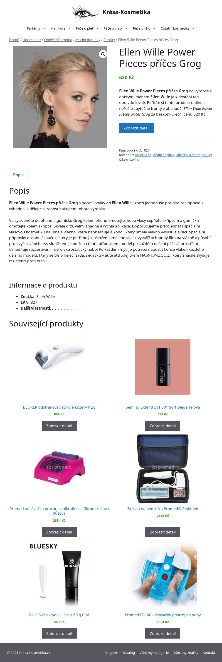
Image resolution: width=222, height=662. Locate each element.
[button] (103, 54)
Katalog (129, 652)
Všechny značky (185, 652)
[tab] (18, 175)
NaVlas (134, 159)
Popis (18, 174)
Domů (14, 39)
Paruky (109, 39)
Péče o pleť (88, 28)
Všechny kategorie (154, 652)
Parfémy (37, 28)
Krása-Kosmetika (126, 12)
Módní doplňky (87, 39)
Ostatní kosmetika (178, 28)
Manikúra (62, 28)
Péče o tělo (145, 28)
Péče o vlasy (117, 28)
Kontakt (209, 652)
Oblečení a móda (58, 39)
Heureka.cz (31, 39)
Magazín (111, 652)
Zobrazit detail (137, 128)
